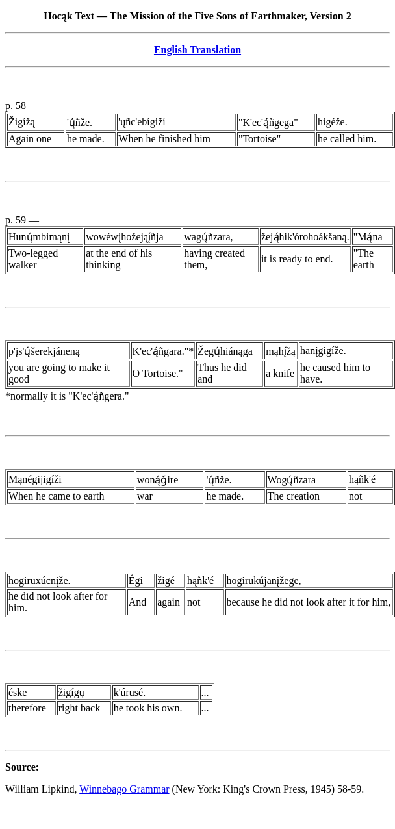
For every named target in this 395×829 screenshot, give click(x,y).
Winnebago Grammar (124, 789)
